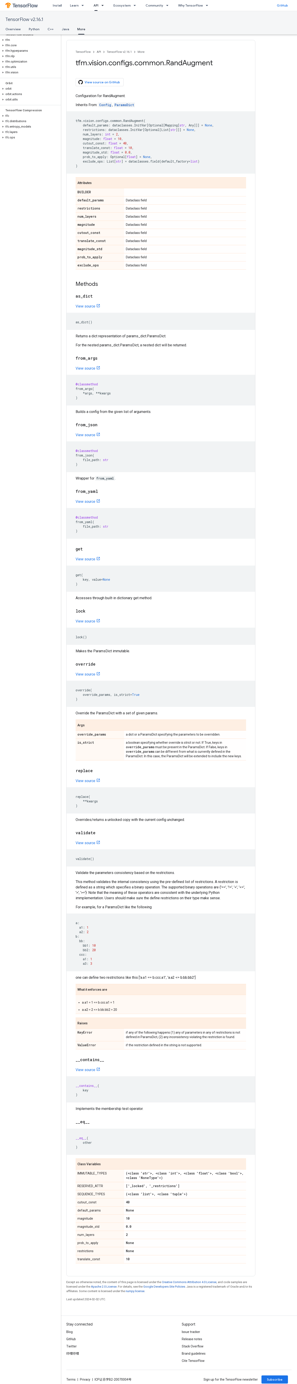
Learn (74, 5)
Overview (13, 29)
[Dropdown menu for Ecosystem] (136, 5)
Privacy (85, 1379)
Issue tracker (191, 1332)
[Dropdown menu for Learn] (84, 5)
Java (65, 29)
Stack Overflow (193, 1346)
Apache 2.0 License (104, 1286)
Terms (71, 1379)
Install (57, 5)
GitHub (282, 5)
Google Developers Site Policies (164, 1286)
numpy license (135, 1291)
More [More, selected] (81, 29)
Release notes (192, 1339)
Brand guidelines (194, 1353)
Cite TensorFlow (193, 1361)
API (99, 52)
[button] (29, 40)
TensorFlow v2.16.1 (24, 19)
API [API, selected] (95, 5)
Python (34, 29)
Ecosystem (122, 5)
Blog (69, 1332)
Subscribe (275, 1379)
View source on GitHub (99, 82)
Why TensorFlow (190, 5)
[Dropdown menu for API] (103, 5)
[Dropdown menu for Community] (168, 5)
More (141, 52)
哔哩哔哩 (72, 1353)
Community (154, 5)
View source (85, 306)
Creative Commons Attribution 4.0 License (189, 1282)
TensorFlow (83, 52)
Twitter (71, 1346)
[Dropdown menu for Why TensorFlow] (208, 5)
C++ (51, 29)
